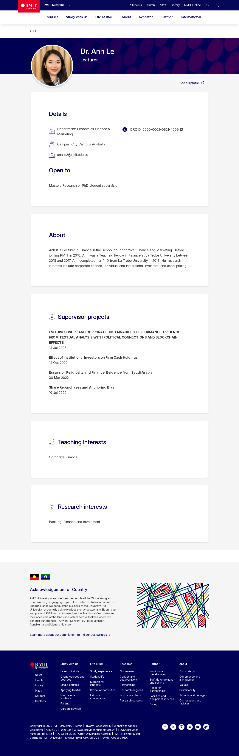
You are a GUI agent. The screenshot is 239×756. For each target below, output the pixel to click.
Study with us (76, 17)
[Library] (175, 5)
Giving (153, 704)
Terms (78, 725)
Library (39, 685)
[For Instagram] (181, 726)
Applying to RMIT (71, 690)
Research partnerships (157, 689)
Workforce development (158, 673)
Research (146, 17)
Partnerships (127, 684)
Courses (52, 17)
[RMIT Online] (192, 5)
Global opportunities (102, 690)
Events (39, 680)
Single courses (69, 684)
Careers (40, 695)
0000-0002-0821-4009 (160, 129)
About (126, 17)
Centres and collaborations (129, 678)
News (38, 674)
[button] (217, 5)
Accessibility (103, 725)
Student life (97, 676)
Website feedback (125, 725)
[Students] (136, 5)
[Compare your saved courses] (210, 5)
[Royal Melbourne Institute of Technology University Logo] (29, 6)
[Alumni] (151, 5)
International (191, 17)
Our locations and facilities (190, 702)
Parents (65, 703)
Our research (128, 671)
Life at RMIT (104, 17)
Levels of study (70, 671)
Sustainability (187, 690)
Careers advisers (71, 708)
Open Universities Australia (94, 733)
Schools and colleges (193, 695)
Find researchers (130, 695)
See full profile (190, 83)
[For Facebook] (165, 726)
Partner (167, 17)
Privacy (89, 725)
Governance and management (189, 678)
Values (183, 684)
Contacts (40, 701)
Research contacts (131, 700)
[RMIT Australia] (54, 5)
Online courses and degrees (72, 678)
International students (68, 697)
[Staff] (163, 5)
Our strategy (187, 671)
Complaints (37, 729)
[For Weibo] (206, 726)
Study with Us (69, 663)
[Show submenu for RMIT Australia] (68, 5)
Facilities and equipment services (162, 697)
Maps (38, 690)
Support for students (97, 683)
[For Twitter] (173, 726)
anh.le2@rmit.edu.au (72, 155)
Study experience (101, 671)
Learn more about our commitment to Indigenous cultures (70, 635)
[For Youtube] (198, 726)
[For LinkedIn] (190, 726)
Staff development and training (161, 681)
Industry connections (97, 697)
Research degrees (131, 690)
